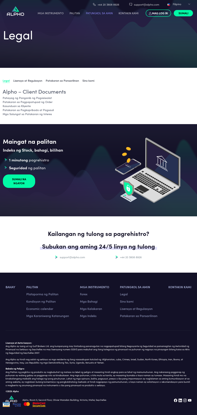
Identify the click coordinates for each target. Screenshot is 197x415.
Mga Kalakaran (91, 308)
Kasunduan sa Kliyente (17, 106)
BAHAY (10, 287)
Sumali (183, 13)
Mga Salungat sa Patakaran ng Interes (27, 114)
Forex (83, 294)
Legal (6, 80)
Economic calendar (39, 308)
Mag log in (158, 13)
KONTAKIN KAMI (129, 13)
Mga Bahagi (89, 301)
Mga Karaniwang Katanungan (47, 316)
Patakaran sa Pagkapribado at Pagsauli (28, 110)
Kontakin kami (179, 287)
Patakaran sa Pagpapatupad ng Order (27, 102)
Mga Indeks (88, 316)
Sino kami (88, 80)
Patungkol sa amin (135, 287)
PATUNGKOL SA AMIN (99, 13)
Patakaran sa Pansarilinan (62, 80)
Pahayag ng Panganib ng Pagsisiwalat (27, 98)
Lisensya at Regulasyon (27, 80)
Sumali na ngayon (19, 181)
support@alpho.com (146, 4)
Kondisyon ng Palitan (41, 301)
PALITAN (75, 13)
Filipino (174, 4)
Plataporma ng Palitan (42, 294)
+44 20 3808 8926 (108, 4)
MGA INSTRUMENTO (51, 13)
